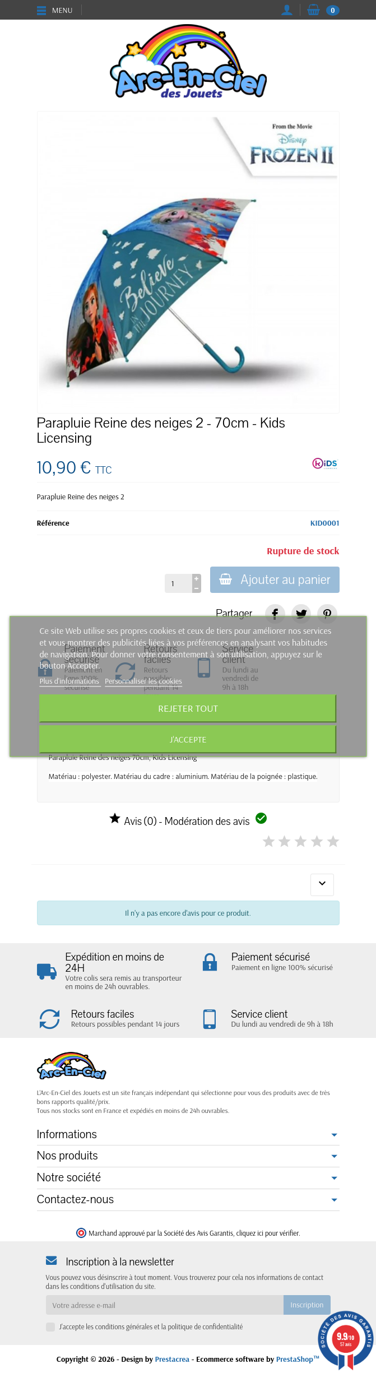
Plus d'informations (70, 681)
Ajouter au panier (275, 579)
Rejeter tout (188, 708)
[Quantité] (178, 583)
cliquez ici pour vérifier (267, 1232)
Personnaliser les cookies (143, 681)
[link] (275, 614)
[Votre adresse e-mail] (165, 1304)
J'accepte (188, 739)
